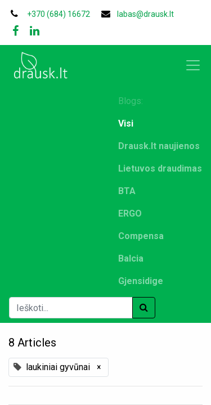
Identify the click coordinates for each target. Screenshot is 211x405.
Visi (125, 123)
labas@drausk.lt (145, 14)
